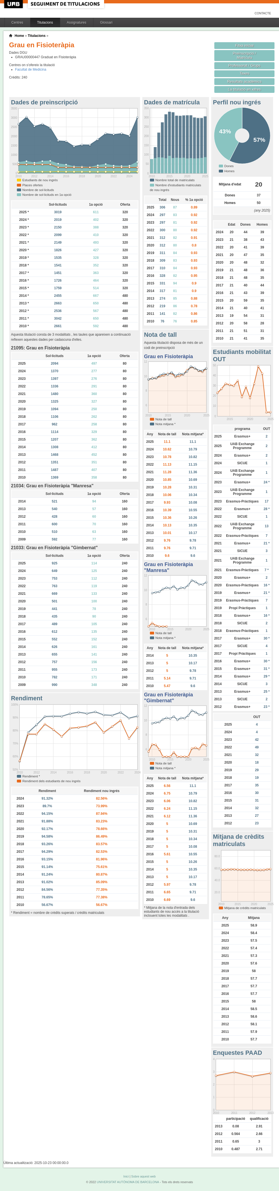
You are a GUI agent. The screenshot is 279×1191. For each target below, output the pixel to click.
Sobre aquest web (143, 1176)
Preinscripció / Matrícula (244, 55)
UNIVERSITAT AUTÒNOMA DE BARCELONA (128, 1182)
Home (19, 36)
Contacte (263, 13)
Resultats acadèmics (244, 81)
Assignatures (76, 22)
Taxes (244, 73)
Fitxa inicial (244, 45)
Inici (126, 1176)
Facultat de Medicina (30, 69)
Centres (17, 22)
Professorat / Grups (244, 65)
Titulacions (45, 22)
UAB (14, 4)
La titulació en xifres (244, 89)
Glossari (106, 22)
